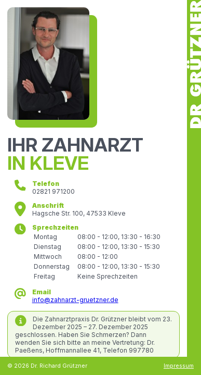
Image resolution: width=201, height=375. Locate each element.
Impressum (179, 365)
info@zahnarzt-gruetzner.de (75, 300)
